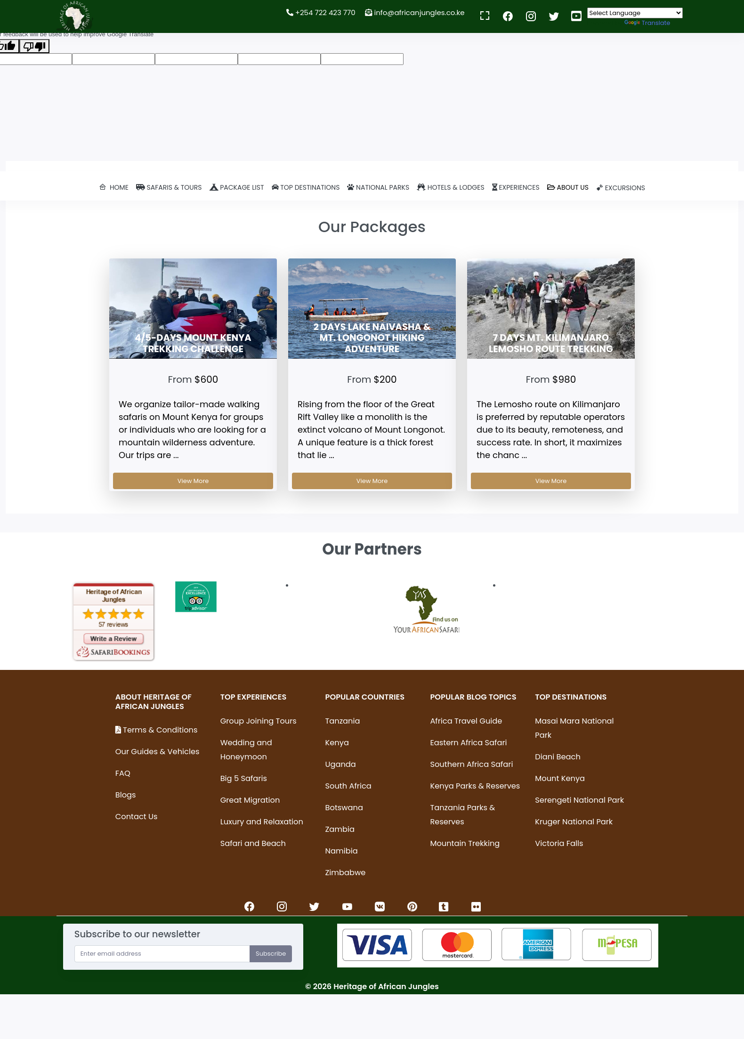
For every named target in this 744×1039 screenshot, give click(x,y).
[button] (113, 187)
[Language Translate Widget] (635, 13)
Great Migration (250, 800)
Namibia (341, 851)
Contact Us (136, 816)
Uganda (340, 764)
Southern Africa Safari (471, 764)
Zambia (340, 829)
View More (193, 480)
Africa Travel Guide (466, 721)
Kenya (337, 742)
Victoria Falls (559, 843)
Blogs (125, 794)
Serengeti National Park (579, 800)
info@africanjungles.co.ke (415, 12)
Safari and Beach (253, 843)
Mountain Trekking (465, 843)
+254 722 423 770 (321, 12)
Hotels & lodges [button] (451, 187)
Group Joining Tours (258, 721)
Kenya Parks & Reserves (475, 786)
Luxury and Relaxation (261, 821)
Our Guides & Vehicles (157, 751)
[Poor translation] (34, 46)
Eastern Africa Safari (468, 742)
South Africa (348, 786)
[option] (113, 622)
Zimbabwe (345, 872)
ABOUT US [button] (568, 187)
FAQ (122, 773)
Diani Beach (558, 756)
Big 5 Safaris (243, 778)
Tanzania (342, 721)
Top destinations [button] (306, 187)
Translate (647, 22)
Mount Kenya (560, 778)
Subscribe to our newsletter (137, 934)
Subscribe (271, 953)
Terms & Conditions (156, 730)
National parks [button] (378, 187)
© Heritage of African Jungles (372, 986)
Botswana (344, 807)
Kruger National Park (574, 821)
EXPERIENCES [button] (516, 187)
